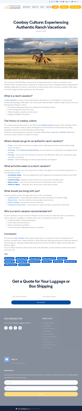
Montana (11, 155)
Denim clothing (13, 202)
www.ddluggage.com (23, 409)
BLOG (42, 7)
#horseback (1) (49, 258)
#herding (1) (21, 261)
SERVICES (49, 7)
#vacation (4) (22, 258)
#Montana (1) (70, 261)
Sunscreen (12, 205)
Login (55, 7)
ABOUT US (35, 7)
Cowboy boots (13, 198)
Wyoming (11, 150)
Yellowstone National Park (29, 150)
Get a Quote (75, 7)
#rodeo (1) (47, 261)
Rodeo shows (13, 182)
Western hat (12, 200)
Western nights (14, 184)
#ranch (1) (9, 258)
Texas (10, 145)
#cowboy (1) (35, 258)
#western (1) (34, 261)
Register (64, 7)
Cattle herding (13, 180)
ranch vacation (11, 100)
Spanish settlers (47, 125)
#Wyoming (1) (10, 265)
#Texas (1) (58, 261)
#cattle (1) (9, 261)
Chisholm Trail (65, 132)
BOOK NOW (26, 7)
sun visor (22, 205)
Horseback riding (14, 175)
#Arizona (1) (24, 265)
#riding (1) (62, 258)
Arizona (10, 160)
